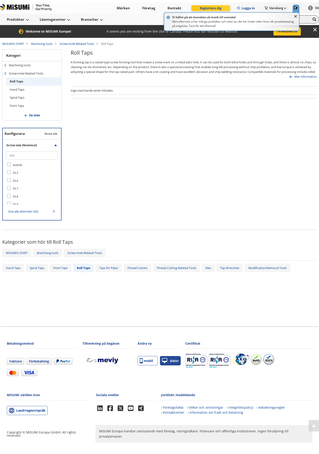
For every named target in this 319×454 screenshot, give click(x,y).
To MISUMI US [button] (287, 31)
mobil (146, 360)
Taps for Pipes (108, 268)
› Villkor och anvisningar (205, 407)
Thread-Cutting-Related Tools (176, 268)
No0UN (17, 165)
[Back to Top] (314, 425)
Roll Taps (16, 81)
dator (170, 360)
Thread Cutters (137, 268)
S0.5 (15, 173)
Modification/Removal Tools (267, 268)
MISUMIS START (13, 44)
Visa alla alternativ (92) (23, 211)
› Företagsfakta (172, 407)
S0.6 (15, 181)
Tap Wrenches (229, 268)
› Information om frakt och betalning (215, 412)
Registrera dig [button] (210, 8)
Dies (208, 268)
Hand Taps (17, 89)
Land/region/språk (31, 410)
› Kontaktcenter (172, 412)
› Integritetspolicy (240, 407)
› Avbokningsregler (271, 407)
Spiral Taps (17, 97)
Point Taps (17, 106)
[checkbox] (31, 165)
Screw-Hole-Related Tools (77, 44)
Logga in (245, 8)
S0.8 (15, 196)
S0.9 (15, 204)
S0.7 (15, 188)
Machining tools (42, 44)
